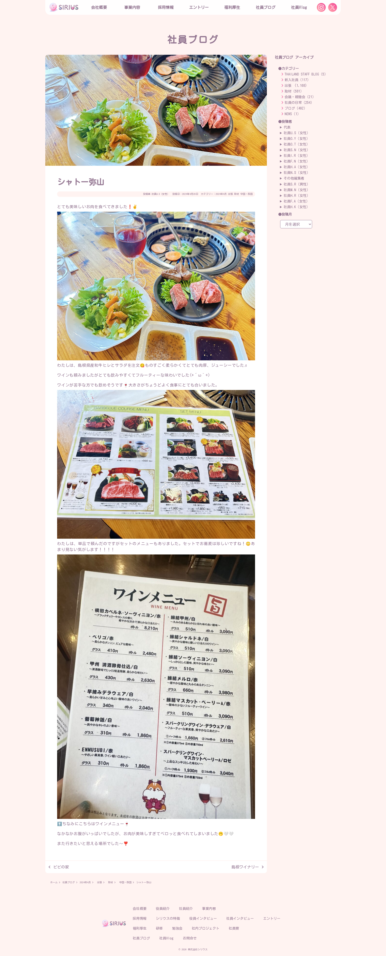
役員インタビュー (203, 918)
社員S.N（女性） (297, 150)
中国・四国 (246, 194)
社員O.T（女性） (297, 144)
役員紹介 (163, 908)
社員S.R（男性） (297, 184)
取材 (236, 194)
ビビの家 (61, 867)
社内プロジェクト (205, 928)
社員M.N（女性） (297, 190)
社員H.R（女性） (297, 195)
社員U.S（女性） (161, 194)
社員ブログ (265, 7)
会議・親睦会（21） (300, 97)
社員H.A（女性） (297, 167)
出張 (230, 194)
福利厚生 (139, 928)
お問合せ (190, 938)
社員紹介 (186, 908)
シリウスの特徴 (168, 918)
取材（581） (294, 91)
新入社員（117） (297, 80)
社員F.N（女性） (297, 161)
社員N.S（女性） (297, 172)
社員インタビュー (240, 918)
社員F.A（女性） (296, 201)
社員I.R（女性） (297, 155)
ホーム (54, 882)
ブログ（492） (296, 108)
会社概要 (139, 908)
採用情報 (139, 918)
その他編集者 (294, 178)
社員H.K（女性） (297, 207)
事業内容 (132, 7)
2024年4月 (221, 194)
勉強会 (177, 928)
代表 (287, 127)
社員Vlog (299, 7)
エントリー (199, 7)
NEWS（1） (293, 114)
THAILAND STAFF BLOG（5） (306, 74)
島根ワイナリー (245, 867)
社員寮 (234, 928)
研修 (159, 928)
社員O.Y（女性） (297, 138)
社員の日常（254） (299, 102)
